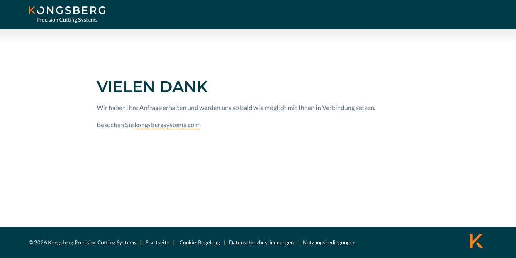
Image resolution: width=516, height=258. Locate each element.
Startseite (157, 242)
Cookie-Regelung (199, 242)
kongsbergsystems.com (167, 125)
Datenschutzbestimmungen (261, 242)
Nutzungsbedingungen (329, 242)
